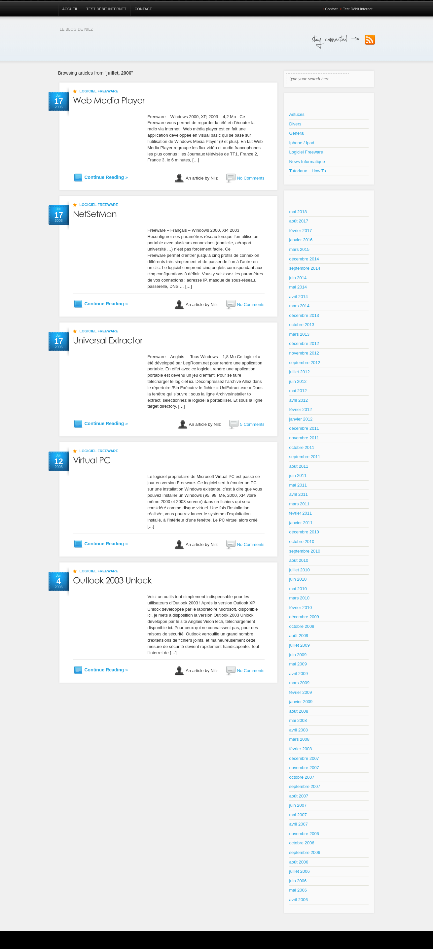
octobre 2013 (301, 324)
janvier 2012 (301, 419)
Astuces (297, 114)
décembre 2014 (304, 258)
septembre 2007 (304, 786)
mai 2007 (298, 814)
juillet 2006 (299, 871)
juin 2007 (298, 805)
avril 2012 (298, 400)
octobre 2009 (301, 626)
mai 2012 (298, 390)
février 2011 (300, 513)
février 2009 (300, 692)
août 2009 (298, 635)
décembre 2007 (304, 758)
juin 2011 (298, 475)
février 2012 (300, 409)
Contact (143, 9)
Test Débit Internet (106, 9)
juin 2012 (298, 381)
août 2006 (298, 862)
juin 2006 (298, 880)
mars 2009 (299, 682)
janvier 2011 (301, 522)
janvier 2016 (301, 239)
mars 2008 (299, 739)
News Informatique (307, 161)
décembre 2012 (304, 343)
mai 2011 (298, 485)
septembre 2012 (304, 362)
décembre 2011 (304, 428)
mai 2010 (298, 588)
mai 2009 (298, 663)
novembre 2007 (304, 767)
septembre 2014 (304, 268)
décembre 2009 (304, 616)
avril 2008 (298, 730)
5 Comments (252, 424)
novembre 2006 (304, 833)
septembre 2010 (304, 551)
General (297, 133)
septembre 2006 (304, 852)
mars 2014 (299, 305)
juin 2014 (298, 277)
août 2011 (298, 466)
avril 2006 (298, 899)
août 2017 (298, 221)
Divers (295, 123)
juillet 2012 (299, 371)
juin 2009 (298, 654)
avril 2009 (298, 673)
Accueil (70, 9)
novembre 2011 (304, 437)
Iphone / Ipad (301, 142)
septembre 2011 (304, 456)
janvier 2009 (301, 701)
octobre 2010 (301, 541)
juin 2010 (298, 579)
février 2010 (300, 607)
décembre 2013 (304, 315)
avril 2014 (298, 296)
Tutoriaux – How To (307, 170)
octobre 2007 (301, 777)
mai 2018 (298, 211)
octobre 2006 (301, 842)
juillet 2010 (299, 569)
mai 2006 (298, 890)
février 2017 (300, 230)
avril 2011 (298, 494)
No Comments (250, 178)
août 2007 (298, 796)
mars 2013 (299, 334)
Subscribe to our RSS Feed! (370, 40)
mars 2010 (299, 597)
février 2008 (300, 748)
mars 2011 (299, 503)
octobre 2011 (301, 447)
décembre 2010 (304, 531)
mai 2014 (298, 287)
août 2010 (298, 560)
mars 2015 (299, 249)
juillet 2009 (299, 645)
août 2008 (298, 711)
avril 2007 (298, 824)
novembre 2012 (304, 353)
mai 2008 (298, 720)
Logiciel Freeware (99, 91)
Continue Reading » (106, 177)
